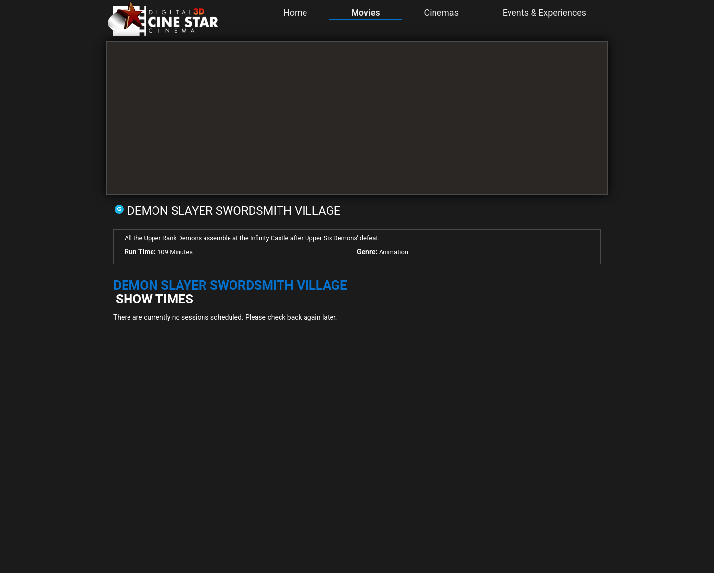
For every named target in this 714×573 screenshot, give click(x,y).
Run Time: (140, 252)
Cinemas (441, 12)
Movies (365, 12)
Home (295, 12)
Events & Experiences (544, 12)
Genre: (367, 252)
